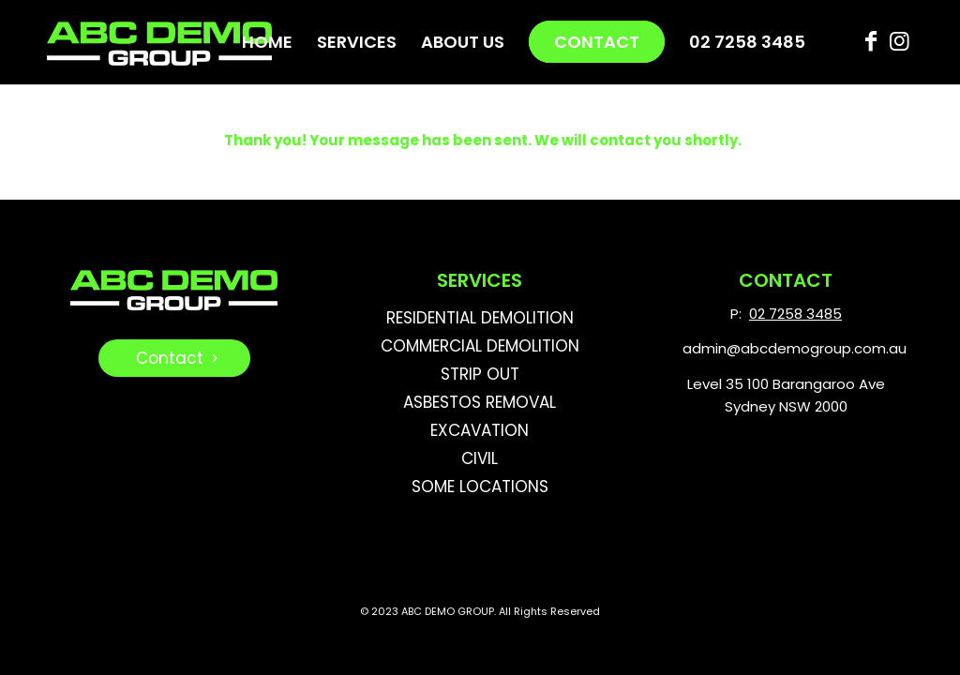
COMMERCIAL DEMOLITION (480, 346)
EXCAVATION (479, 430)
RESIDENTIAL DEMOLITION (480, 318)
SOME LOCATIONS (480, 486)
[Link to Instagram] (899, 41)
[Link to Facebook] (871, 41)
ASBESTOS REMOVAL (479, 402)
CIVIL (479, 458)
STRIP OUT (480, 374)
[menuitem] (267, 42)
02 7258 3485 (795, 313)
